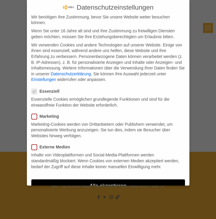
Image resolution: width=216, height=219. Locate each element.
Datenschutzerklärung (71, 70)
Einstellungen (43, 76)
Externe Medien (53, 144)
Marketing (47, 113)
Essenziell (48, 88)
